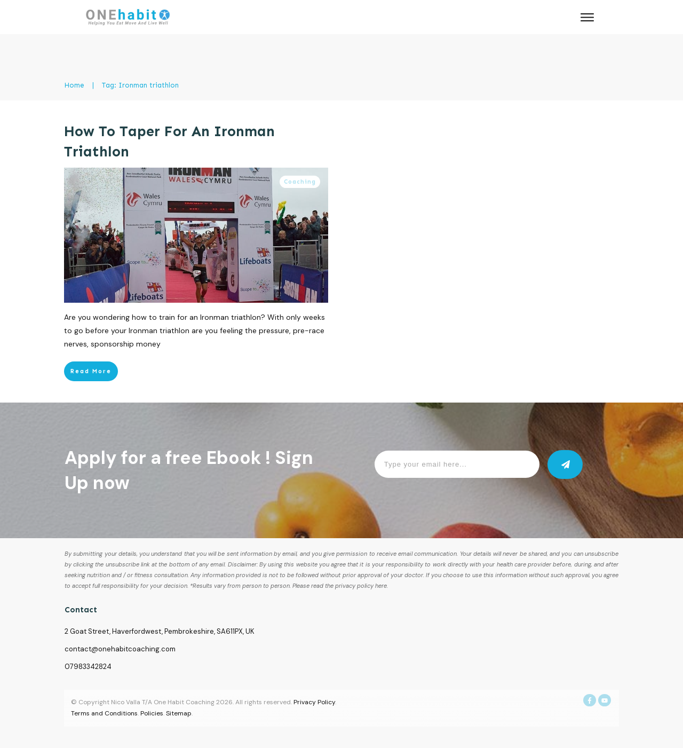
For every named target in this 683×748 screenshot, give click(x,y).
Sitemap (179, 713)
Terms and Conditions (104, 713)
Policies (151, 713)
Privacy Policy (314, 702)
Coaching (300, 181)
